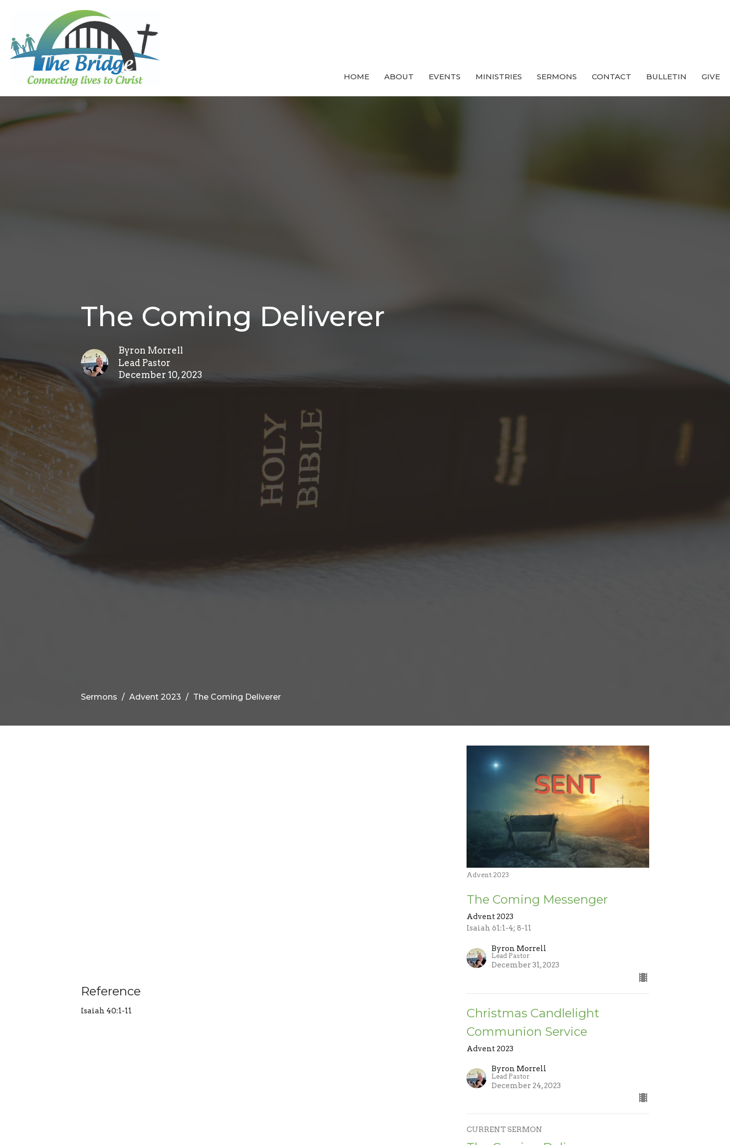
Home (356, 76)
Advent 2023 (155, 697)
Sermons (557, 76)
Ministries (499, 76)
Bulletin (666, 76)
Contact (611, 76)
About (399, 76)
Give (711, 76)
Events (445, 76)
